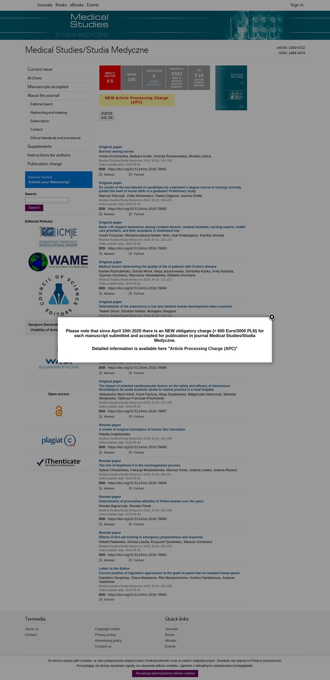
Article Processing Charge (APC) (203, 348)
